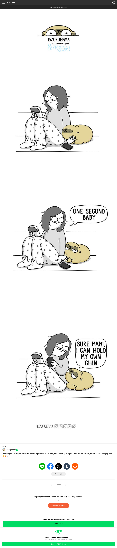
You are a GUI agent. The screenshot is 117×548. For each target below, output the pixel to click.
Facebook (50, 466)
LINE (42, 466)
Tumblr (67, 466)
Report (58, 485)
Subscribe (59, 474)
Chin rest (11, 2)
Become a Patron (59, 505)
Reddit (75, 466)
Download (58, 523)
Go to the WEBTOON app (58, 544)
